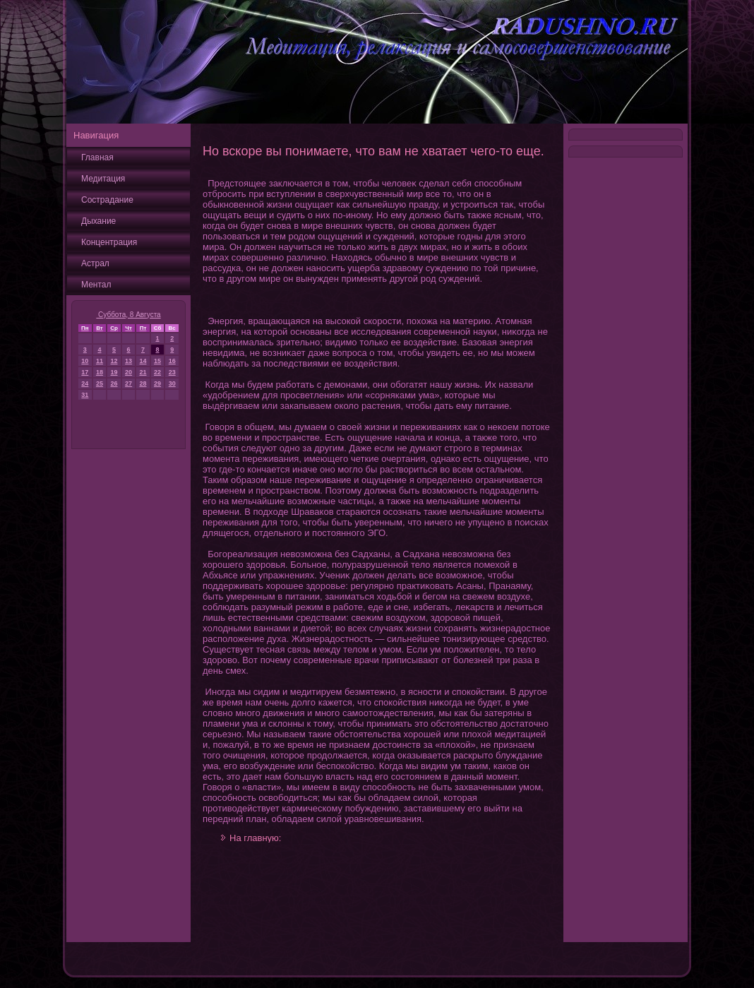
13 (128, 360)
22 (157, 372)
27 (128, 383)
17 (84, 372)
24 (84, 383)
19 (114, 372)
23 (172, 372)
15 (157, 360)
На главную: (255, 838)
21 (142, 372)
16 (172, 360)
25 (99, 383)
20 (128, 372)
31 (84, 394)
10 (84, 360)
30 (172, 383)
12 (114, 360)
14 (142, 360)
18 (99, 372)
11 (99, 360)
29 (157, 383)
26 (114, 383)
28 (142, 383)
